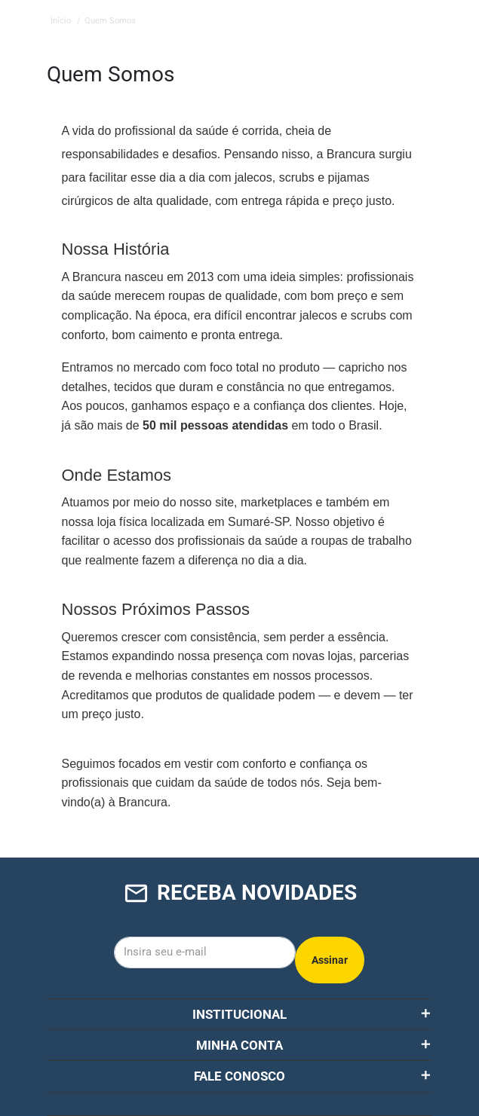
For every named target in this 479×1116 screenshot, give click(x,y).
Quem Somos (110, 21)
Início (61, 21)
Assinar (330, 960)
